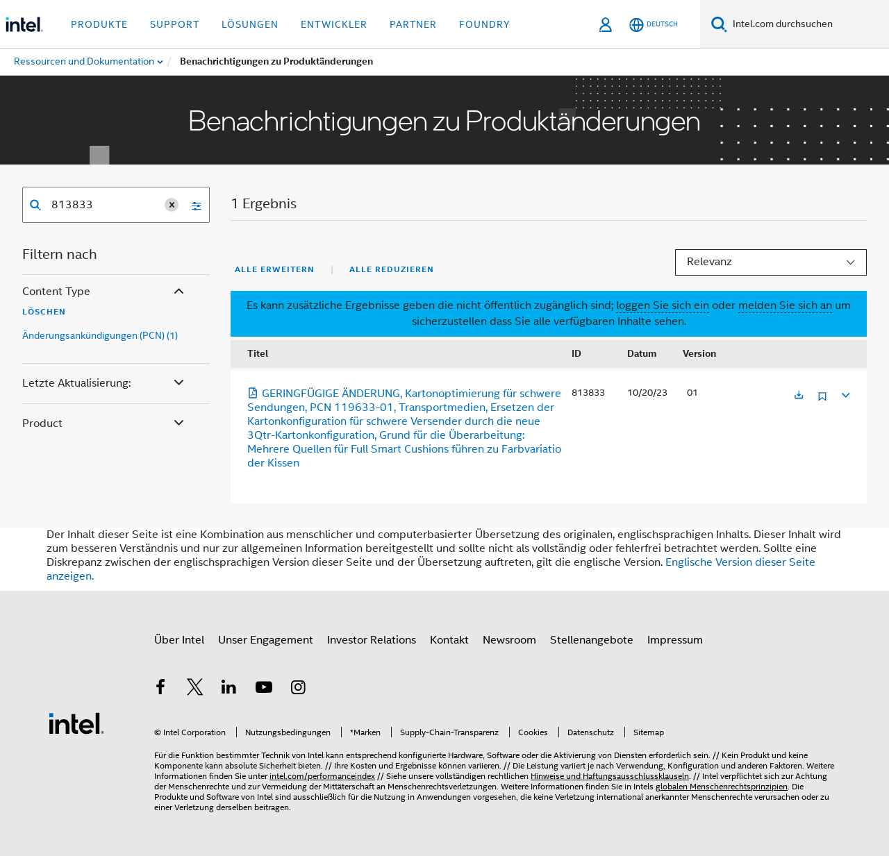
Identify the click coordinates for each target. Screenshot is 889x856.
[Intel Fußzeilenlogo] (76, 723)
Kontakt (449, 640)
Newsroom (509, 640)
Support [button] (174, 24)
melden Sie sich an (785, 305)
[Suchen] (719, 24)
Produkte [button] (99, 24)
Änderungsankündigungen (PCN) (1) (100, 335)
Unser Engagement (265, 640)
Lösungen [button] (250, 24)
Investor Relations (371, 640)
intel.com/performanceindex (322, 776)
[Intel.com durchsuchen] (808, 24)
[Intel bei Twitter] (195, 689)
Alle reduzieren (391, 269)
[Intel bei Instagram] (298, 689)
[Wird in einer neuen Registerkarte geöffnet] (799, 396)
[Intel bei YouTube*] (264, 689)
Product (104, 424)
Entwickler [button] (334, 24)
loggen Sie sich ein (662, 305)
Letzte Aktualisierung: (104, 384)
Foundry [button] (484, 24)
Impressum (675, 640)
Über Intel (179, 640)
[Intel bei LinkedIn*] (229, 689)
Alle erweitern (275, 269)
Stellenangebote (591, 640)
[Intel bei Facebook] (160, 689)
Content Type (104, 292)
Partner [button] (413, 24)
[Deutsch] (653, 25)
